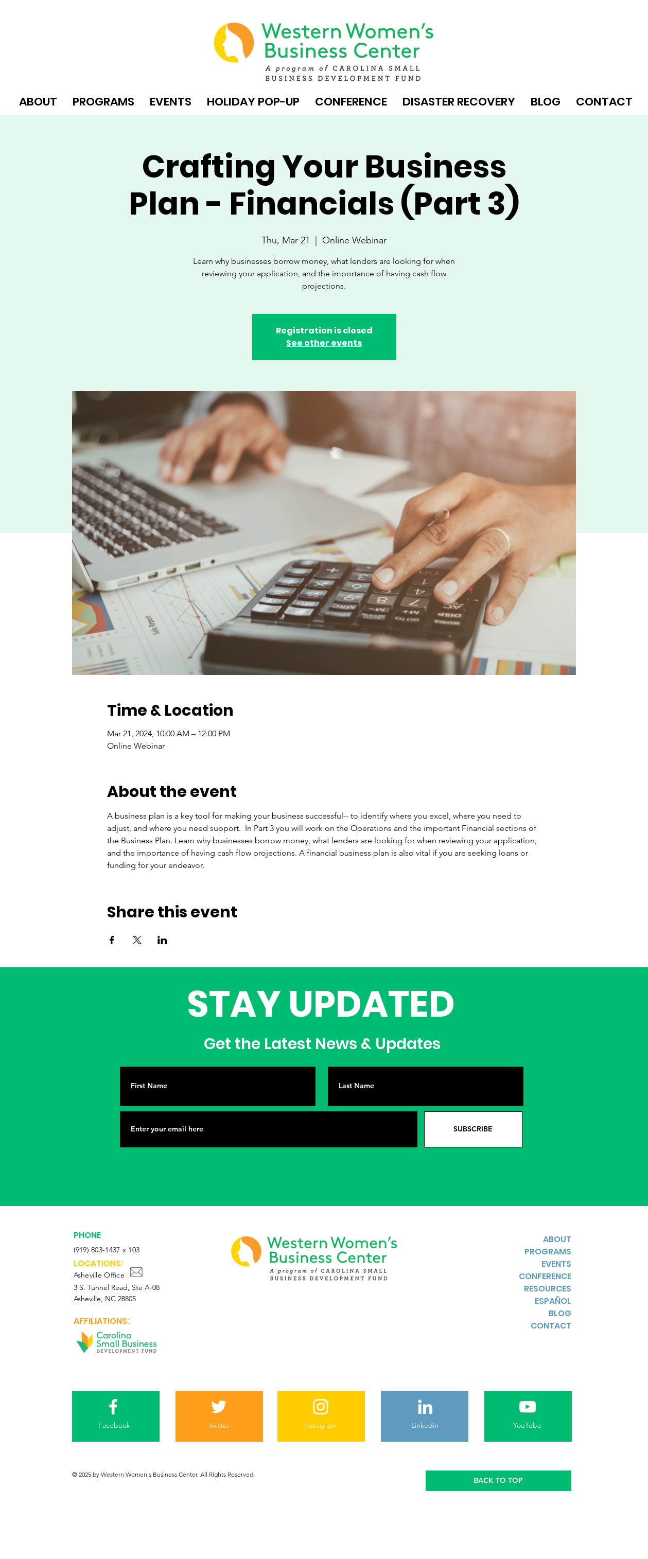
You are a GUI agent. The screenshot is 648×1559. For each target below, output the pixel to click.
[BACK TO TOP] (498, 1481)
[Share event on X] (137, 940)
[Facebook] (114, 1425)
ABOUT (557, 1239)
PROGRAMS (547, 1251)
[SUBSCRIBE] (473, 1129)
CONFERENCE (545, 1276)
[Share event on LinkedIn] (162, 940)
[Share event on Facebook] (112, 940)
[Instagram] (320, 1425)
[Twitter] (219, 1425)
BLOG (560, 1313)
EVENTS (556, 1264)
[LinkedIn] (425, 1406)
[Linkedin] (425, 1425)
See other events (324, 343)
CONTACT (551, 1326)
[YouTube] (527, 1425)
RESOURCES (547, 1289)
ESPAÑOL (553, 1301)
